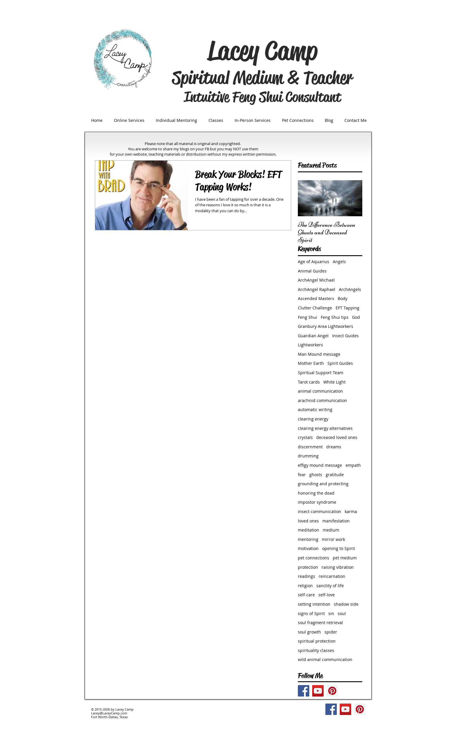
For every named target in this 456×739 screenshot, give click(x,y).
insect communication (319, 511)
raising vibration (338, 567)
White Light (334, 382)
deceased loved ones (336, 437)
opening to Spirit (338, 548)
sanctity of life (330, 585)
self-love (326, 594)
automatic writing (315, 409)
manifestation (336, 521)
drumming (308, 456)
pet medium (345, 558)
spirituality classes (316, 650)
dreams (333, 446)
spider (331, 632)
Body (342, 298)
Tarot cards (309, 382)
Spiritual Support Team (320, 372)
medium (331, 530)
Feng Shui (307, 317)
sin (331, 613)
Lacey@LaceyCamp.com (109, 713)
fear (302, 474)
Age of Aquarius (313, 261)
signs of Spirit (311, 613)
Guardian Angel (313, 335)
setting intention (314, 604)
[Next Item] (353, 198)
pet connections (313, 558)
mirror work (333, 539)
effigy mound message (320, 465)
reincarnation (332, 576)
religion (305, 585)
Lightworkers (310, 345)
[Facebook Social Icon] (303, 691)
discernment (310, 446)
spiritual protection (317, 641)
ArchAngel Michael (316, 280)
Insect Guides (345, 335)
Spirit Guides (340, 363)
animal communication (320, 391)
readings (306, 576)
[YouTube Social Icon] (318, 691)
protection (308, 567)
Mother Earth (311, 363)
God (356, 317)
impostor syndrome (317, 502)
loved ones (308, 521)
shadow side (346, 604)
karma (351, 511)
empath (353, 465)
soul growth (309, 632)
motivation (308, 548)
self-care (306, 594)
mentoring (308, 539)
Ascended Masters (316, 298)
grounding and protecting (323, 483)
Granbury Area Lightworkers (325, 326)
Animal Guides (312, 271)
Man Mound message (319, 354)
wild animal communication (325, 659)
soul (342, 613)
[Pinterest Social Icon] (332, 691)
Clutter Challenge (315, 308)
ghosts (315, 474)
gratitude (335, 474)
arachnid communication (322, 400)
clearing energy (313, 419)
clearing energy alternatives (325, 428)
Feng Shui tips (335, 317)
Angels (339, 261)
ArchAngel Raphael (316, 289)
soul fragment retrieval (320, 622)
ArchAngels (350, 289)
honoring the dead (316, 493)
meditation (308, 530)
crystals (305, 437)
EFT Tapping (347, 308)
